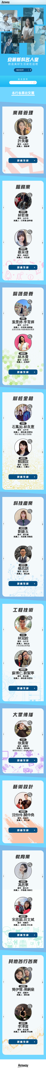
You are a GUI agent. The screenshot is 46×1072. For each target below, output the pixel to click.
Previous (3, 133)
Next (42, 133)
